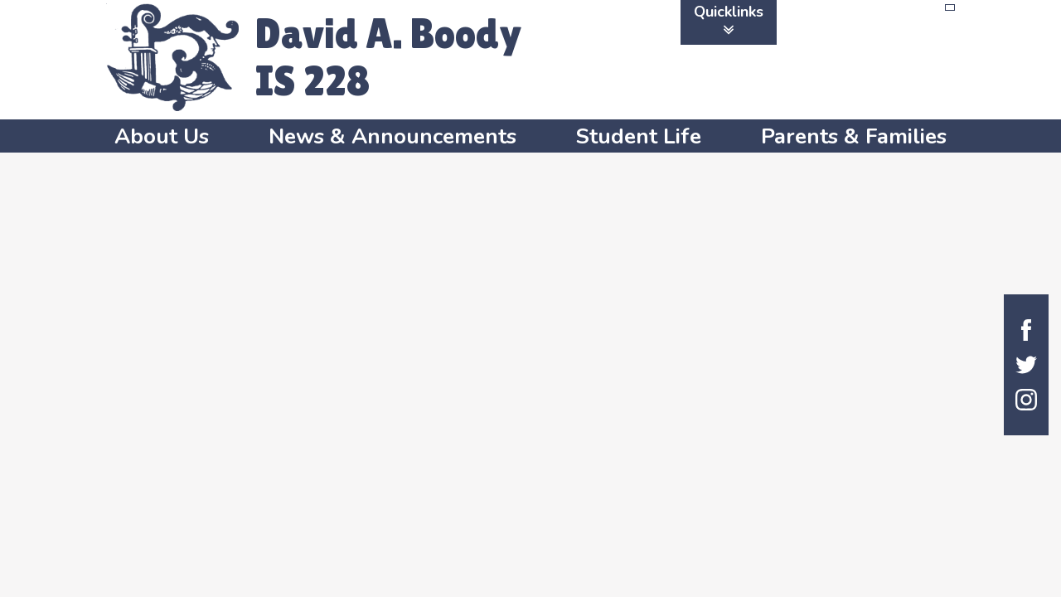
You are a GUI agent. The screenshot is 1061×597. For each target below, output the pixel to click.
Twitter (1026, 365)
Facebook (1026, 330)
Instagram (1026, 399)
